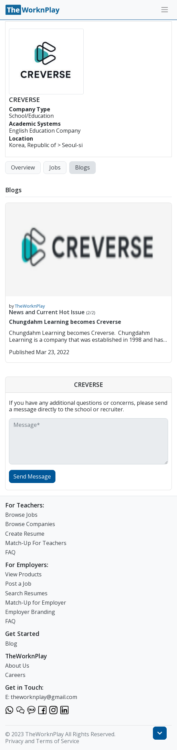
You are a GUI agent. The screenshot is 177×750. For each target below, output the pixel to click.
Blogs (82, 167)
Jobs (55, 167)
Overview (23, 167)
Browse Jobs (21, 514)
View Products (23, 574)
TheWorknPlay (30, 306)
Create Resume (24, 533)
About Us (17, 665)
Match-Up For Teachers (35, 543)
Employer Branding (30, 612)
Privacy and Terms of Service (42, 741)
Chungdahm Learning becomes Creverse (65, 322)
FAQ (10, 552)
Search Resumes (26, 593)
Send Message (32, 476)
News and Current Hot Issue (52, 312)
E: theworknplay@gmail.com (41, 697)
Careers (15, 675)
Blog (11, 643)
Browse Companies (30, 524)
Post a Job (18, 583)
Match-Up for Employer (35, 602)
